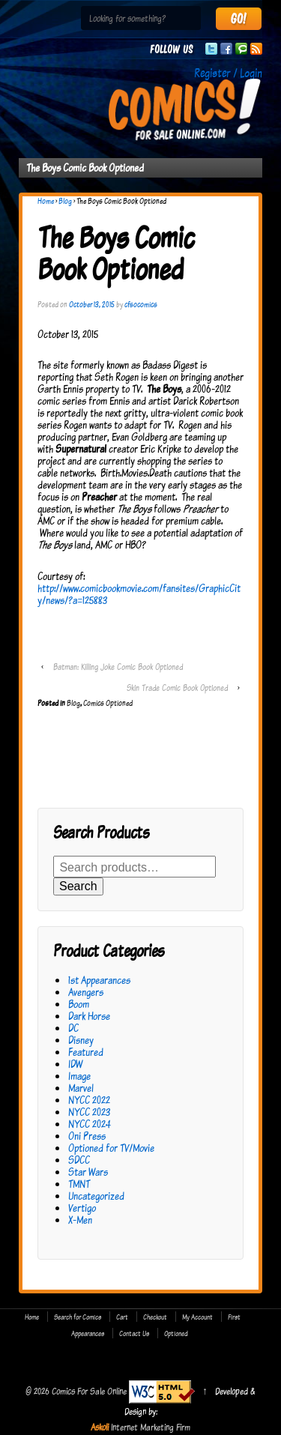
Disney (81, 1040)
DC (73, 1028)
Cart (122, 1316)
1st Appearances (99, 980)
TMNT (79, 1183)
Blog (65, 201)
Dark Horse (89, 1016)
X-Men (80, 1219)
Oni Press (87, 1136)
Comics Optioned (108, 703)
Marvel (81, 1088)
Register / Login (228, 72)
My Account (197, 1316)
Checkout (155, 1316)
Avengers (85, 992)
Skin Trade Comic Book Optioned (177, 687)
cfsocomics (140, 304)
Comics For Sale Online (89, 1391)
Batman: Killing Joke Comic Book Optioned (118, 666)
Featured (85, 1052)
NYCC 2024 (89, 1124)
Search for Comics (77, 1316)
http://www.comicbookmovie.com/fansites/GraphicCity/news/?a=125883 (139, 594)
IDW (75, 1064)
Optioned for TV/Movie (111, 1147)
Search (78, 886)
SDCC (79, 1159)
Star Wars (88, 1171)
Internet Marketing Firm (150, 1427)
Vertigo (82, 1207)
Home (45, 201)
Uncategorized (96, 1195)
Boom (78, 1004)
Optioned (176, 1333)
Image (79, 1076)
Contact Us (134, 1333)
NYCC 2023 (89, 1112)
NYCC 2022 (89, 1100)
